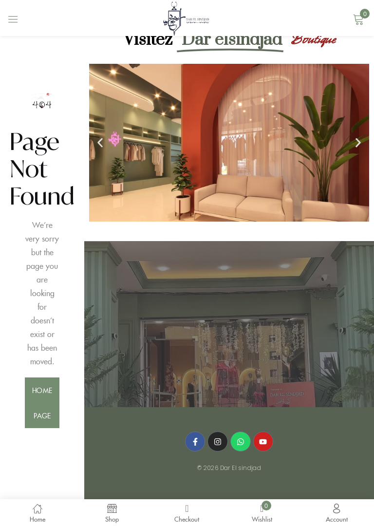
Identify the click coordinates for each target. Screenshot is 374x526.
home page (42, 402)
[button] (100, 143)
